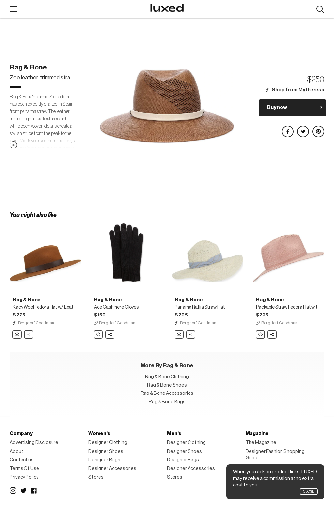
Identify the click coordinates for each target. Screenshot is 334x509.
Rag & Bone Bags (167, 401)
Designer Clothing (107, 442)
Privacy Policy (24, 477)
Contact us (22, 459)
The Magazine (261, 442)
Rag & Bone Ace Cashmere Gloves (98, 335)
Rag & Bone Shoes (167, 385)
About (16, 451)
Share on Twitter (302, 128)
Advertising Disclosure (34, 442)
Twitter (23, 490)
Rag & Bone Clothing (167, 376)
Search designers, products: (320, 10)
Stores (96, 477)
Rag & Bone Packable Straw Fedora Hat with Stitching (260, 335)
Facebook (34, 490)
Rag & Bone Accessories (167, 393)
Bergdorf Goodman (36, 323)
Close (308, 491)
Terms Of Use (24, 468)
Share (29, 333)
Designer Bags (104, 459)
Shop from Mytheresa (298, 89)
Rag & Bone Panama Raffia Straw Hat (179, 335)
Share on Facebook (287, 128)
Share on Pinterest (318, 128)
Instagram (13, 490)
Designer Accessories (112, 468)
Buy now (277, 107)
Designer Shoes (105, 451)
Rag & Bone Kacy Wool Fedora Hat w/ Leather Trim (17, 335)
